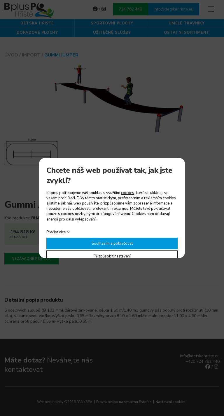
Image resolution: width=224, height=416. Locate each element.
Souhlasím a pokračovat (112, 243)
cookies (127, 192)
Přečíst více (56, 232)
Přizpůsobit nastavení (112, 256)
